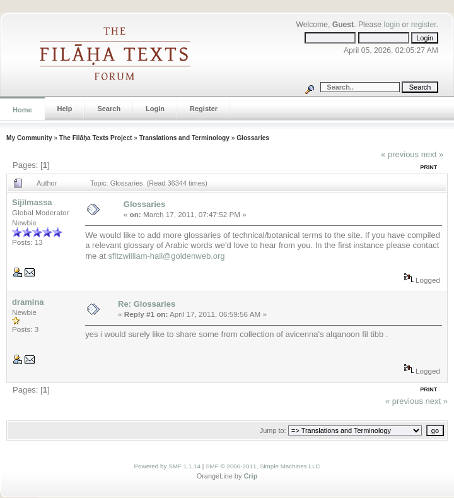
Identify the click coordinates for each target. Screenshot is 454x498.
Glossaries (252, 137)
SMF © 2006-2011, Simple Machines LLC (263, 466)
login (391, 24)
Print (428, 167)
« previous (400, 154)
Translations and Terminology (184, 137)
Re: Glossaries (146, 304)
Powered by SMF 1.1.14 (167, 466)
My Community (29, 137)
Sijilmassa (32, 202)
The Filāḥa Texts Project (95, 137)
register (423, 24)
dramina (28, 302)
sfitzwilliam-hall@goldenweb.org (166, 256)
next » (432, 154)
